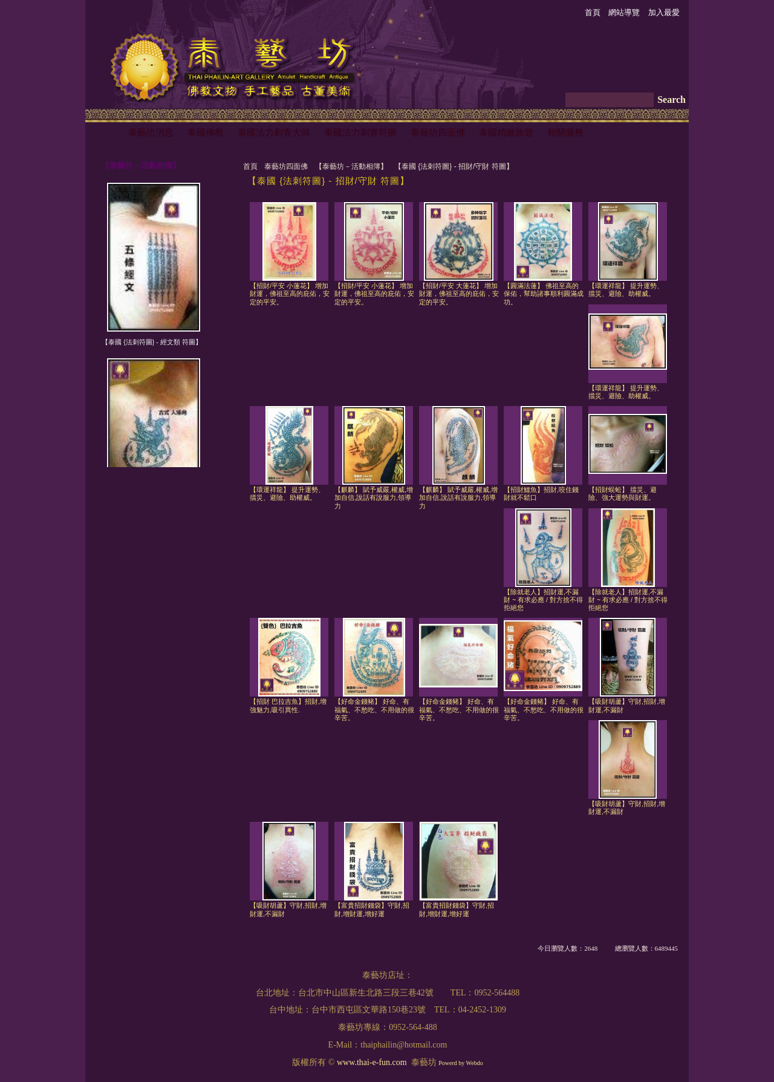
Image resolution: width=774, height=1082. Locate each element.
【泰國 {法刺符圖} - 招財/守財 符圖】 (453, 166)
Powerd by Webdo (460, 1063)
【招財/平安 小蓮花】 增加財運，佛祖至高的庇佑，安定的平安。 (290, 294)
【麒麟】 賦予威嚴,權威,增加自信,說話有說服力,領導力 (373, 498)
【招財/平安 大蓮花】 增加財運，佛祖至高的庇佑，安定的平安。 (459, 294)
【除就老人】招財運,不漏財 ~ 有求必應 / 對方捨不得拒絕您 (543, 600)
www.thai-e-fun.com (372, 1062)
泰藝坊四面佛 (286, 166)
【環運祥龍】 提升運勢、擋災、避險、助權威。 (625, 289)
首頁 (250, 166)
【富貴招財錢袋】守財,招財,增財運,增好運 (371, 909)
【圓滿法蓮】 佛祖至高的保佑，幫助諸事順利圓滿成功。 (544, 294)
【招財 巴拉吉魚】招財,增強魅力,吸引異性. (288, 705)
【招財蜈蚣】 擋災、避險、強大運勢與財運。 (622, 493)
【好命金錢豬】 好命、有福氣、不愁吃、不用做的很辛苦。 (374, 709)
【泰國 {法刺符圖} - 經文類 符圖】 (151, 342)
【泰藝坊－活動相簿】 (351, 166)
